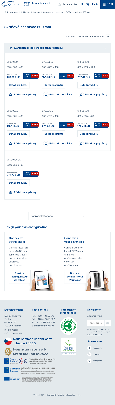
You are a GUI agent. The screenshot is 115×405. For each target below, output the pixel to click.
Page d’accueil (12, 12)
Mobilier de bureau (31, 12)
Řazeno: (91, 36)
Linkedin (93, 354)
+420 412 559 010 (45, 316)
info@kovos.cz (46, 325)
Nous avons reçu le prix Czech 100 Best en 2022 (30, 352)
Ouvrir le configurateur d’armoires (75, 276)
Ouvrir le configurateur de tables (20, 276)
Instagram (94, 361)
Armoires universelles (53, 12)
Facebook (94, 348)
